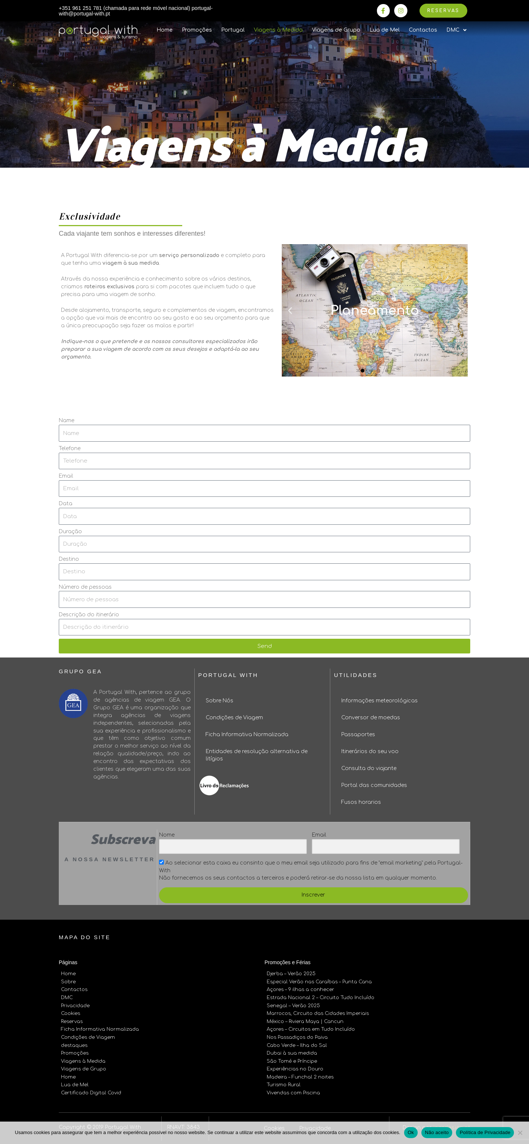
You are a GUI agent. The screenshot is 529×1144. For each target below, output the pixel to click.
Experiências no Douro (295, 1066)
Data (65, 504)
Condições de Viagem (234, 718)
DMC (67, 997)
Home (164, 30)
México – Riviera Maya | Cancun (305, 1020)
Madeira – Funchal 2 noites (300, 1074)
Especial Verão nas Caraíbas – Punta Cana (319, 982)
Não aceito (437, 1132)
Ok (411, 1132)
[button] (362, 371)
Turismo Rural (284, 1081)
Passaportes (358, 735)
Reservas (72, 1020)
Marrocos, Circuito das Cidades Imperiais (318, 1012)
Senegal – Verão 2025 (293, 1005)
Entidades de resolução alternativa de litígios (256, 755)
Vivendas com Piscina (293, 1089)
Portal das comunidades (374, 786)
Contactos (423, 30)
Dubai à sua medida (292, 1051)
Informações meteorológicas (379, 701)
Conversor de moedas (370, 718)
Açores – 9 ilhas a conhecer (300, 989)
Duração (70, 532)
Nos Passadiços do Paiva (297, 1035)
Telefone (69, 449)
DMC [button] (456, 31)
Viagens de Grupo (336, 30)
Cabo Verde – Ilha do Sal (297, 1043)
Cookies (70, 1012)
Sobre (68, 982)
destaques (74, 1043)
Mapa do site (85, 938)
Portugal (233, 30)
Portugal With (228, 676)
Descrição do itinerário (89, 615)
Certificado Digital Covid (91, 1089)
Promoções (197, 30)
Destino (69, 560)
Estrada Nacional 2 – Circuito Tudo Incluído (320, 997)
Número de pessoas (85, 587)
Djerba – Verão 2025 (291, 974)
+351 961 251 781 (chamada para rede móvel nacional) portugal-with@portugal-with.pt (127, 11)
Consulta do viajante (368, 769)
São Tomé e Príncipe (292, 1058)
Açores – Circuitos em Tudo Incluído (311, 1028)
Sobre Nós (219, 701)
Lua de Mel (385, 30)
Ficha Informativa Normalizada (247, 735)
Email (66, 477)
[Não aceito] (519, 1132)
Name (66, 421)
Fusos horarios (361, 803)
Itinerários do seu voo (370, 752)
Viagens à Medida (278, 30)
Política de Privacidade (485, 1132)
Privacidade (75, 1005)
